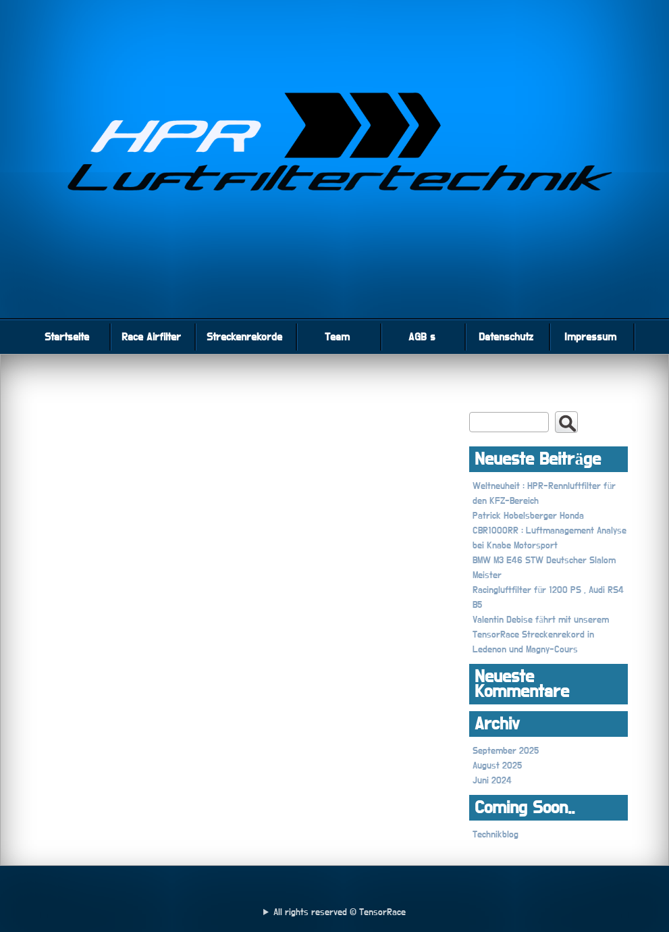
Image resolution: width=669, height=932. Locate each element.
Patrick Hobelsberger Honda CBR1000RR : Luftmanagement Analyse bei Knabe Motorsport (549, 530)
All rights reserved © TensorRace (339, 912)
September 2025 (506, 751)
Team (337, 337)
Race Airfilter (151, 337)
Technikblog (495, 834)
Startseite (67, 337)
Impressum (590, 337)
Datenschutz (506, 337)
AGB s (421, 337)
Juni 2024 (492, 780)
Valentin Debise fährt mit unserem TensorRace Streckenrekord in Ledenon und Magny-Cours (540, 634)
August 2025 (497, 766)
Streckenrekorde (244, 337)
